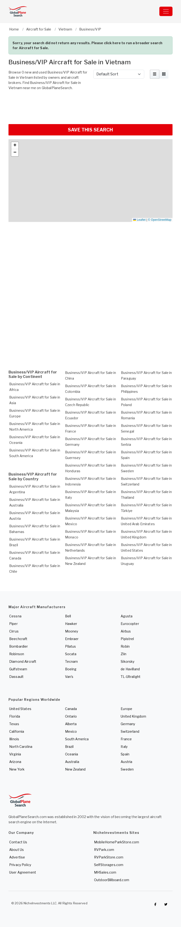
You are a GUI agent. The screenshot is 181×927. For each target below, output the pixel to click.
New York (17, 769)
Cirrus (14, 631)
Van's (69, 677)
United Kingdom (133, 716)
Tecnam (71, 661)
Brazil (69, 747)
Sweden (127, 769)
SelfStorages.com (108, 865)
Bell (68, 616)
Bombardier (18, 646)
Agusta (126, 616)
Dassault (16, 677)
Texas (14, 724)
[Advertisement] (90, 106)
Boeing (71, 669)
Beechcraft (18, 639)
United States (20, 709)
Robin (125, 646)
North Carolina (20, 747)
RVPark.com (104, 850)
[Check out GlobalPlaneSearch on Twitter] (166, 904)
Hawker (71, 624)
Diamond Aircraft (22, 661)
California (16, 731)
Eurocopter (130, 624)
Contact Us (18, 842)
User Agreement (22, 872)
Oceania (71, 754)
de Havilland (130, 669)
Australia (72, 762)
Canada (71, 709)
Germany (128, 724)
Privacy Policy (20, 865)
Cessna (15, 616)
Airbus (126, 631)
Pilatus (70, 646)
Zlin (123, 654)
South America (77, 739)
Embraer (72, 639)
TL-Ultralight (130, 677)
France (126, 739)
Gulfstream (18, 669)
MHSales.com (105, 872)
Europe (126, 709)
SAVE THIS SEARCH (90, 130)
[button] (14, 145)
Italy (124, 747)
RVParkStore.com (108, 857)
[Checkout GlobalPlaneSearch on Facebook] (155, 904)
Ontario (71, 716)
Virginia (15, 754)
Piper (13, 624)
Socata (71, 654)
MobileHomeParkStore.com (116, 842)
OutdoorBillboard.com (111, 880)
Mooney (71, 631)
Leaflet (139, 219)
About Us (16, 850)
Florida (14, 716)
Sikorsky (127, 661)
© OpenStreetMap (159, 219)
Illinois (14, 739)
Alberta (71, 724)
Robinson (16, 654)
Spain (125, 754)
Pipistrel (127, 639)
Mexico (71, 731)
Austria (126, 762)
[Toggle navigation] (166, 11)
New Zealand (75, 769)
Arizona (15, 762)
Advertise (17, 857)
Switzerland (130, 731)
